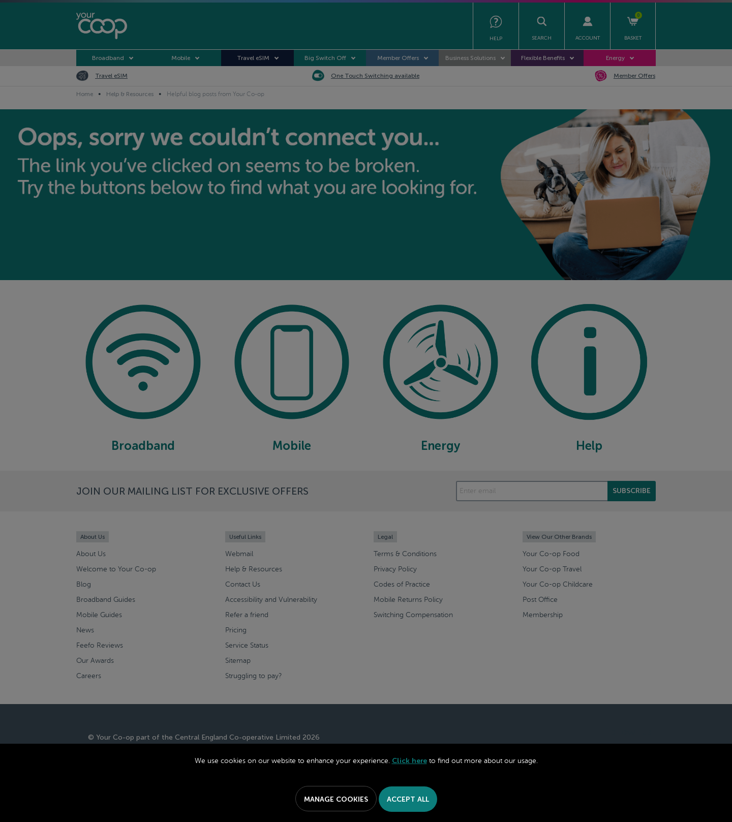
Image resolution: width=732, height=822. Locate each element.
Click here (409, 760)
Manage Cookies (336, 799)
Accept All (408, 799)
